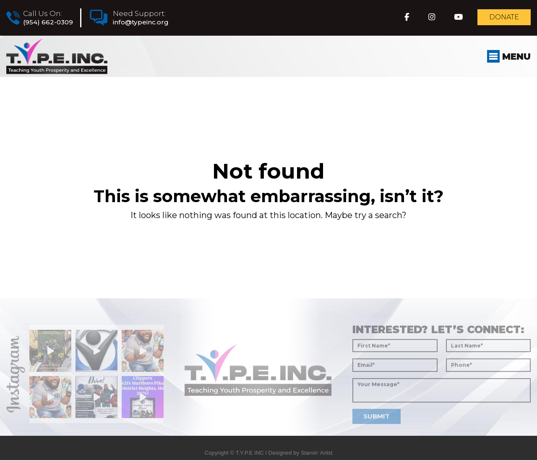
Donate (500, 18)
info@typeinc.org (149, 22)
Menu (507, 62)
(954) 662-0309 (50, 22)
